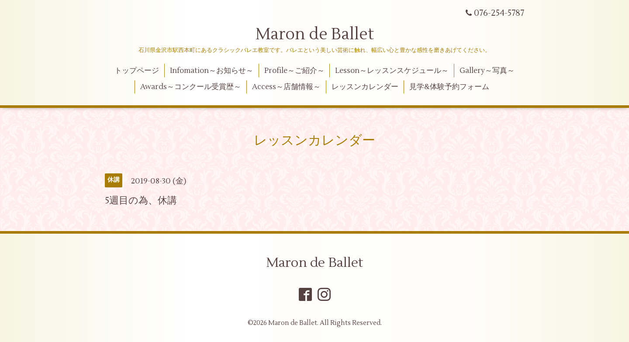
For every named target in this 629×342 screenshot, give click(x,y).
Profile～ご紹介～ (294, 71)
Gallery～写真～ (487, 71)
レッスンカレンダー (365, 87)
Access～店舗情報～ (286, 87)
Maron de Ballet (315, 34)
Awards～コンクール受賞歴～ (190, 87)
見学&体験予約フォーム (449, 87)
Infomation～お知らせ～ (211, 71)
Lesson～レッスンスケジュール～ (392, 71)
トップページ (136, 71)
